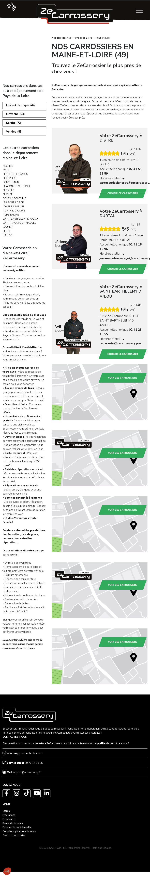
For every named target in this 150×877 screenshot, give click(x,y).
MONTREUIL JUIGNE (14, 213)
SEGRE (6, 233)
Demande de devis (13, 823)
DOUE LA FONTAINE (14, 201)
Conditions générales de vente (19, 831)
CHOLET (7, 197)
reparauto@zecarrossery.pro (120, 343)
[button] (7, 871)
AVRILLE (7, 172)
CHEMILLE (8, 193)
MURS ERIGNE (11, 217)
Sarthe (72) (14, 125)
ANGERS (8, 168)
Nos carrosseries (61, 37)
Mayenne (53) (15, 115)
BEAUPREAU (10, 180)
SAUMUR (8, 229)
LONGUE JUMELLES (13, 209)
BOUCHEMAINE (11, 184)
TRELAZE (8, 237)
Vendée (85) (15, 134)
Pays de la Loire (83, 37)
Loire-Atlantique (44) (21, 106)
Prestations (9, 815)
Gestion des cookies (14, 835)
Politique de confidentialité (17, 827)
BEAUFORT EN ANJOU (15, 176)
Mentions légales (101, 848)
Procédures (9, 819)
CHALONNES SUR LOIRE (17, 188)
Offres (6, 810)
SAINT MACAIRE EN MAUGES (19, 225)
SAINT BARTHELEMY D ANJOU (20, 221)
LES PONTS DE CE (13, 205)
